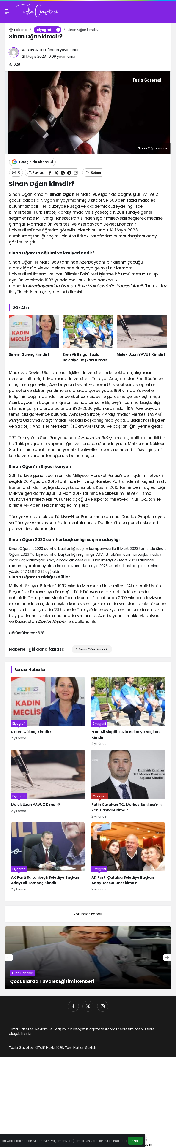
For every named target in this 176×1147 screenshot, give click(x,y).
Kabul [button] (135, 1141)
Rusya (15, 420)
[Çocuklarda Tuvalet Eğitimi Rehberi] (88, 957)
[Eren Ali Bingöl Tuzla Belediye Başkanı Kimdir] (88, 339)
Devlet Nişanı (51, 621)
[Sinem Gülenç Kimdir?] (34, 339)
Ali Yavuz (30, 49)
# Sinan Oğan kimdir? (91, 649)
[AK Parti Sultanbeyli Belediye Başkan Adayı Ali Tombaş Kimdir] (48, 857)
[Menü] (8, 11)
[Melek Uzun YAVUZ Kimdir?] (142, 339)
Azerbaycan (40, 286)
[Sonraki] (166, 957)
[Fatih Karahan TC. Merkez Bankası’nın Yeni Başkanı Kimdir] (128, 784)
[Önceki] (9, 957)
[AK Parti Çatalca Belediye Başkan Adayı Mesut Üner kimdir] (128, 857)
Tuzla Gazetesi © (23, 1047)
